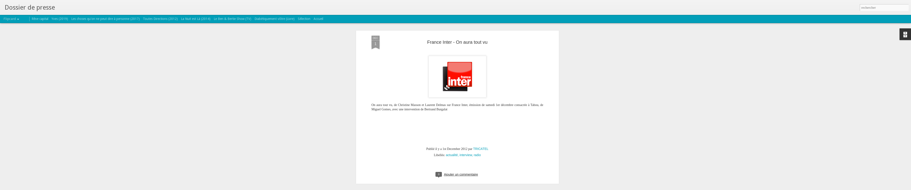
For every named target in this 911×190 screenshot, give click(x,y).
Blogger (470, 187)
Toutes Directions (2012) (160, 19)
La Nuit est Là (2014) (196, 19)
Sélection (304, 19)
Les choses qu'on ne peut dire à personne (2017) (105, 19)
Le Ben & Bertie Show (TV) (232, 19)
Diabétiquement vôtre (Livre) (274, 19)
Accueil (318, 19)
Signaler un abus (485, 187)
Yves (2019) (60, 19)
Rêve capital (40, 19)
